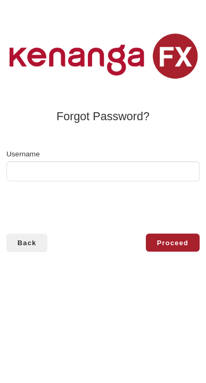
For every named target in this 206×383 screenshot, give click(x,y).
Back (27, 243)
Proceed (172, 243)
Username (23, 154)
